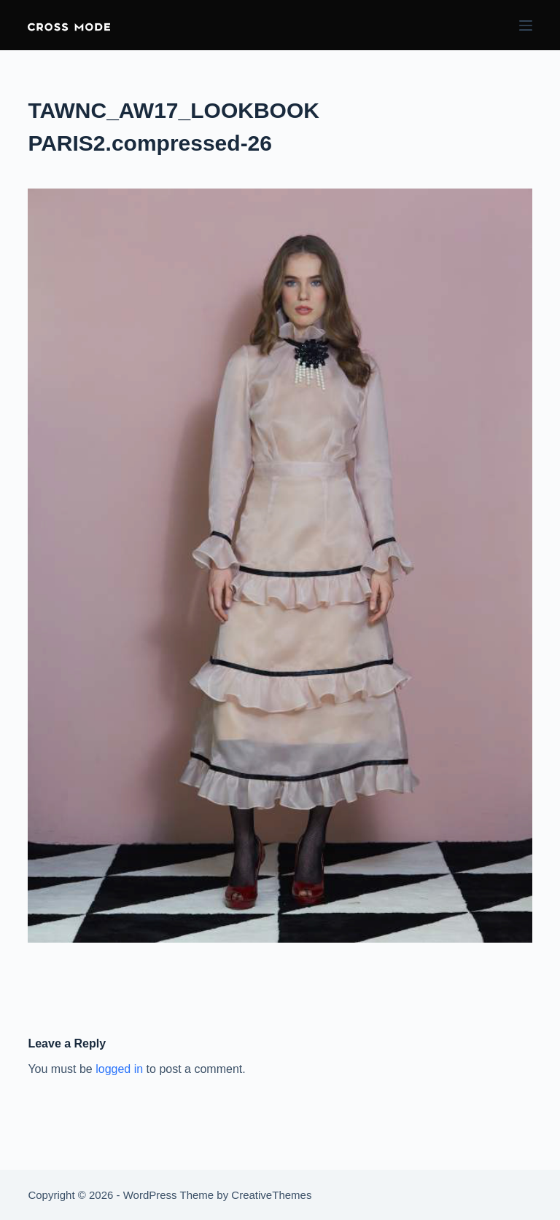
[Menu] (525, 25)
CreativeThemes (271, 1195)
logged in (119, 1069)
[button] (69, 25)
